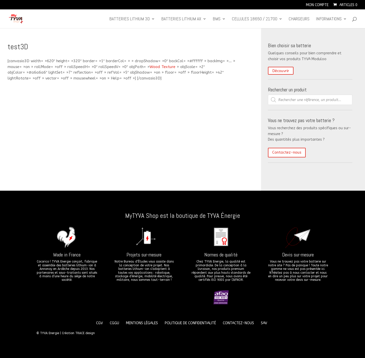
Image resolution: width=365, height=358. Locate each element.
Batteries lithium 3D (129, 19)
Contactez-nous (286, 152)
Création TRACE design (78, 333)
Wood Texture (162, 66)
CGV (99, 323)
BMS (217, 19)
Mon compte (317, 5)
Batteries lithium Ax (181, 19)
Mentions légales (142, 323)
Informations (329, 19)
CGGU (114, 323)
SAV (264, 323)
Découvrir (280, 71)
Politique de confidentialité (190, 323)
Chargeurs (299, 19)
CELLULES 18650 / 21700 (254, 19)
